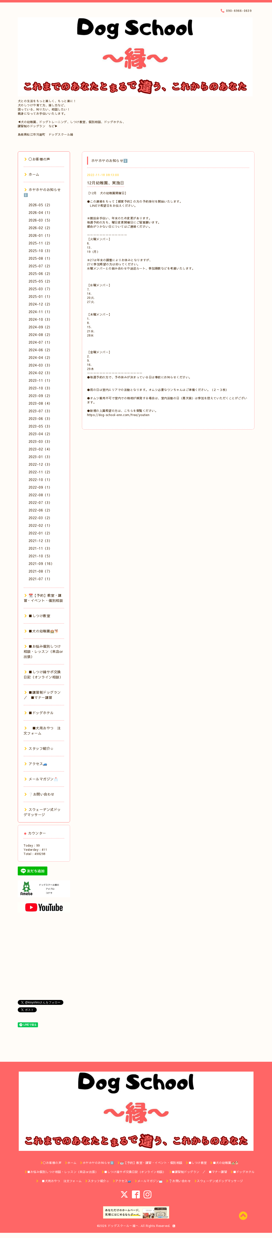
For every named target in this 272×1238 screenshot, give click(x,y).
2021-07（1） (40, 578)
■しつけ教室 (37, 615)
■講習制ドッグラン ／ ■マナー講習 (44, 695)
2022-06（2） (40, 510)
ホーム (31, 174)
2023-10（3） (40, 388)
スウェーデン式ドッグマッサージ (42, 812)
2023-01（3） (40, 456)
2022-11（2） (40, 471)
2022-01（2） (40, 533)
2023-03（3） (40, 441)
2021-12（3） (40, 540)
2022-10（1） (40, 479)
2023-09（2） (40, 395)
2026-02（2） (40, 227)
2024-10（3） (40, 319)
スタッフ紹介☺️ (39, 748)
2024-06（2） (40, 349)
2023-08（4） (40, 403)
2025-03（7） (40, 288)
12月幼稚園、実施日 (105, 182)
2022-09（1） (40, 487)
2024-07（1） (40, 342)
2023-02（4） (40, 449)
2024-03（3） (40, 365)
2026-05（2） (40, 204)
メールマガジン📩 (41, 778)
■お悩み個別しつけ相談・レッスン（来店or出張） (43, 651)
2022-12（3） (40, 464)
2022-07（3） (40, 502)
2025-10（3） (40, 250)
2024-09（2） (40, 326)
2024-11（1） (40, 311)
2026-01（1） (40, 235)
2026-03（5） (40, 220)
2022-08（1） (40, 494)
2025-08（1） (40, 258)
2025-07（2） (40, 265)
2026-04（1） (40, 212)
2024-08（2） (40, 334)
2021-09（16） (41, 563)
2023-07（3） (40, 410)
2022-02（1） (40, 525)
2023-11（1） (40, 380)
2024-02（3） (40, 372)
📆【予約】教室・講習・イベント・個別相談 (43, 598)
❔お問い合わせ (39, 794)
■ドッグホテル (39, 712)
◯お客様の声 (37, 159)
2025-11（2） (40, 243)
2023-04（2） (40, 433)
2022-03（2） (40, 517)
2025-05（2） (40, 281)
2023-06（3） (40, 418)
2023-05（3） (40, 426)
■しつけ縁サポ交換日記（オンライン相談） (43, 674)
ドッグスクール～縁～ (123, 1226)
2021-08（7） (40, 571)
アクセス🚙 (35, 763)
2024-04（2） (40, 357)
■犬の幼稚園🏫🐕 (41, 630)
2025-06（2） (40, 273)
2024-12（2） (40, 304)
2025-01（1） (40, 296)
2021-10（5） (40, 555)
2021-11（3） (40, 548)
